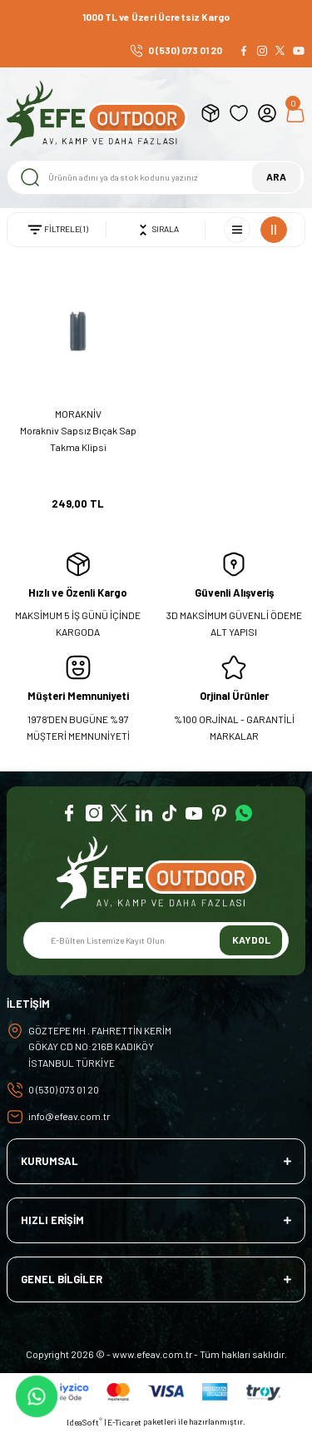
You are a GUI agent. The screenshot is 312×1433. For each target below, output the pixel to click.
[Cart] (295, 113)
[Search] (156, 177)
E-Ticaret (124, 1422)
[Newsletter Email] (156, 940)
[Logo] (97, 113)
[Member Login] (267, 113)
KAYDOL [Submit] (251, 939)
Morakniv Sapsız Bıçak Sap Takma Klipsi (78, 438)
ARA (276, 176)
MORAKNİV (78, 413)
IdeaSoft (84, 1421)
